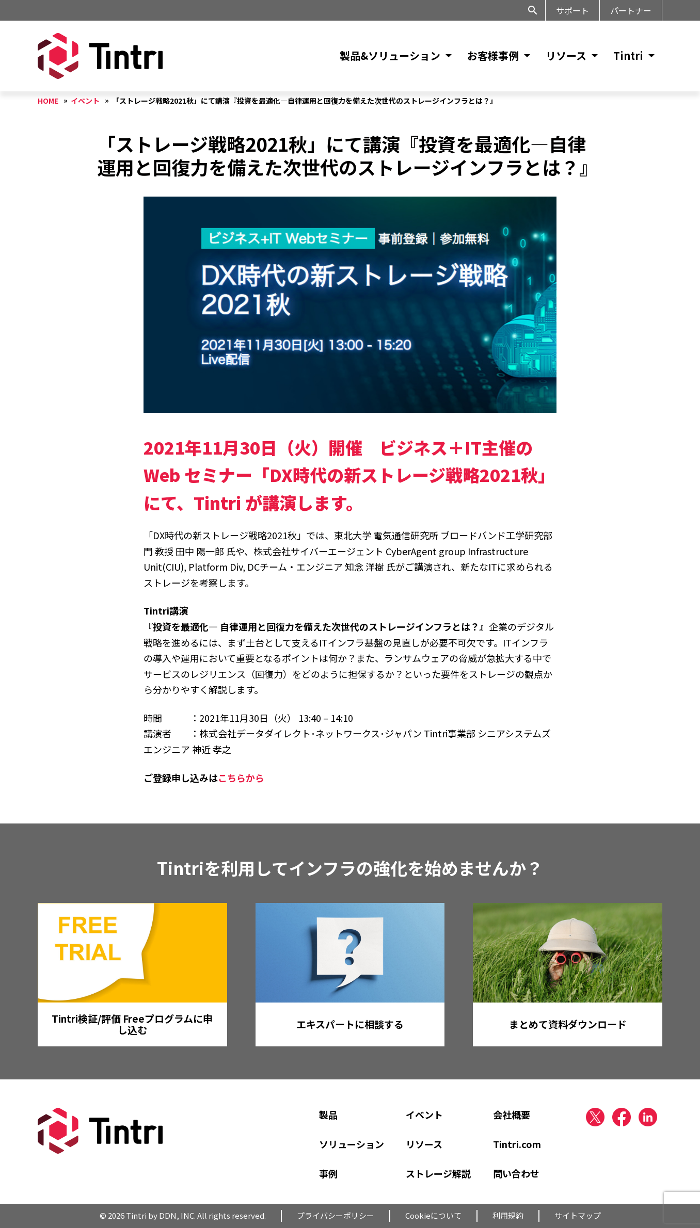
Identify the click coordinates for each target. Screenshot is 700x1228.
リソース (566, 55)
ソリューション (351, 1144)
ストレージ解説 (438, 1173)
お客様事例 (493, 55)
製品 (328, 1114)
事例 (328, 1173)
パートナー (630, 10)
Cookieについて (433, 1215)
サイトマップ (577, 1215)
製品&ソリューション (390, 55)
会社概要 (511, 1114)
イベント (424, 1114)
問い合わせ (516, 1173)
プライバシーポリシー (335, 1215)
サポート (572, 10)
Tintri (628, 55)
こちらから (241, 777)
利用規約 (507, 1215)
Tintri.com (517, 1144)
